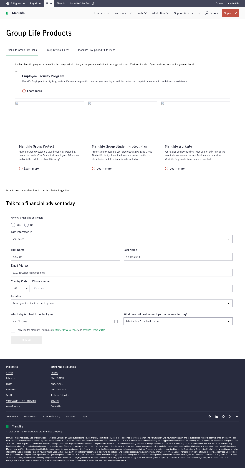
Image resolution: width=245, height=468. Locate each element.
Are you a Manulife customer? (27, 217)
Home (49, 3)
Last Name (130, 250)
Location (16, 296)
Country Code (19, 281)
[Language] (36, 3)
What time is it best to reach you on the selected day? (155, 314)
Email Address (19, 265)
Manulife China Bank (82, 3)
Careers (219, 3)
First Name (17, 250)
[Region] (16, 3)
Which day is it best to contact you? (32, 314)
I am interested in (21, 232)
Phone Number (41, 281)
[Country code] (20, 288)
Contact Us (233, 3)
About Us (61, 3)
